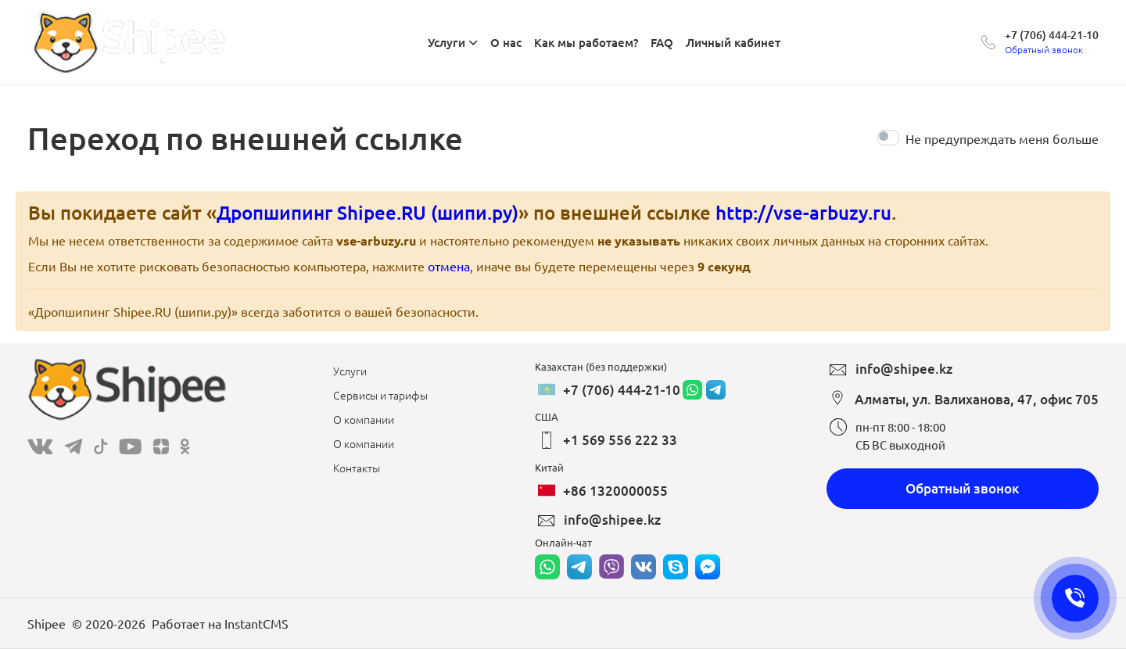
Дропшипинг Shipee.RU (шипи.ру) (367, 212)
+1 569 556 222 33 (620, 440)
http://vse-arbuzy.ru (803, 212)
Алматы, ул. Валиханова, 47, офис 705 (977, 399)
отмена (449, 266)
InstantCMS (256, 623)
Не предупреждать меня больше (1002, 138)
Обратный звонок (962, 488)
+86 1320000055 (615, 491)
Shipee (46, 623)
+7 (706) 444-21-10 (1052, 34)
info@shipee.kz (612, 520)
